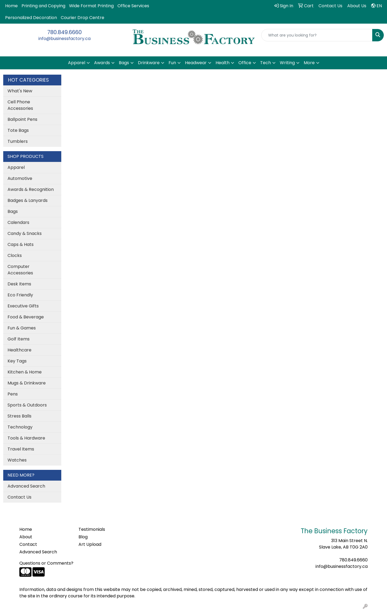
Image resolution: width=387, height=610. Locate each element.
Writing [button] (287, 63)
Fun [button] (172, 63)
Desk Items (19, 284)
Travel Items (21, 449)
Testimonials (91, 529)
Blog (83, 537)
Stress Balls (19, 416)
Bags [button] (124, 63)
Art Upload (89, 544)
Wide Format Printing (91, 6)
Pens (13, 394)
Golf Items (19, 339)
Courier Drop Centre (82, 17)
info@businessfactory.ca (64, 38)
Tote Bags (18, 130)
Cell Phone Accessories (20, 105)
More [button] (309, 63)
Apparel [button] (76, 63)
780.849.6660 (64, 32)
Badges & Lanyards (28, 200)
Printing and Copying (43, 6)
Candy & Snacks (25, 233)
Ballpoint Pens (22, 119)
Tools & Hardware (26, 438)
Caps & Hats (21, 244)
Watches (17, 460)
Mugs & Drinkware (27, 383)
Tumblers (18, 141)
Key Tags (17, 361)
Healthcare (19, 350)
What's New (20, 91)
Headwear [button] (196, 63)
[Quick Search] (316, 35)
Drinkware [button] (149, 63)
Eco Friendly (20, 295)
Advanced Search (26, 486)
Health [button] (223, 63)
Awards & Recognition (31, 189)
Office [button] (244, 63)
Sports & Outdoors (27, 405)
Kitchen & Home (25, 372)
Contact (28, 544)
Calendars (18, 222)
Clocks (15, 255)
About (25, 537)
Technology (20, 427)
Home (11, 6)
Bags (13, 211)
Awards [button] (102, 63)
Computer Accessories (20, 269)
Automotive (20, 178)
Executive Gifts (23, 306)
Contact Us (19, 497)
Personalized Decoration (31, 17)
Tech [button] (265, 63)
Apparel (16, 167)
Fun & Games (22, 328)
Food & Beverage (26, 317)
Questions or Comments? (46, 563)
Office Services (133, 6)
